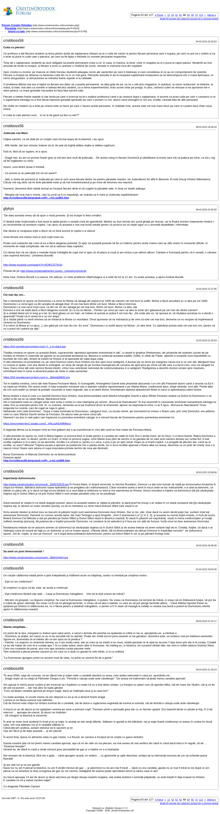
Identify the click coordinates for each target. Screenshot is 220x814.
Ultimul (211, 15)
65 (192, 15)
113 (201, 15)
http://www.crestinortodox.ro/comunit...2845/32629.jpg (36, 484)
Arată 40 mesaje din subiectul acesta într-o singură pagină (189, 18)
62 (180, 15)
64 (188, 15)
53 (172, 15)
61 (176, 15)
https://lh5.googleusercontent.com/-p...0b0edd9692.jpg (36, 377)
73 (196, 15)
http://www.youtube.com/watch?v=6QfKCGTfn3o (32, 264)
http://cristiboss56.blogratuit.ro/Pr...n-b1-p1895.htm (36, 460)
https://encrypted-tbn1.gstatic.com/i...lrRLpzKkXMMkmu (37, 423)
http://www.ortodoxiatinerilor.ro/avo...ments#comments (53, 270)
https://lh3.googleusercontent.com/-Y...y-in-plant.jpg (34, 346)
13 (168, 15)
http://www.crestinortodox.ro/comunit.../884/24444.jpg (35, 557)
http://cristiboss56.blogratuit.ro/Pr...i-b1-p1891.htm (36, 197)
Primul (159, 15)
